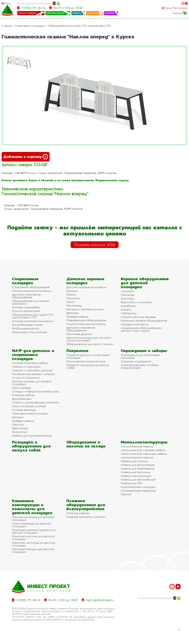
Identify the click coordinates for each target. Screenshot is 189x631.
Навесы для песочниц (135, 472)
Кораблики (128, 305)
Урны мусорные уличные (29, 406)
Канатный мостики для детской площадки (33, 537)
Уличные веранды (24, 409)
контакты (110, 13)
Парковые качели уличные (30, 413)
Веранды (72, 313)
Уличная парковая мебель (30, 363)
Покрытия (77, 351)
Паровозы (127, 294)
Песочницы (74, 305)
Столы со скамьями (26, 377)
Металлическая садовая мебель (143, 450)
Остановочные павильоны (138, 490)
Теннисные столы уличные (29, 332)
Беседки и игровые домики (84, 309)
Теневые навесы (77, 316)
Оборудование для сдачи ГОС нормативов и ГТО (79, 25)
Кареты (126, 309)
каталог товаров (27, 13)
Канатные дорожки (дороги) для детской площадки (34, 531)
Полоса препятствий (26, 311)
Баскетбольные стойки (27, 324)
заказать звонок (55, 13)
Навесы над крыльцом (136, 475)
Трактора (127, 298)
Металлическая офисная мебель (144, 453)
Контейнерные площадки (138, 486)
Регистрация (179, 8)
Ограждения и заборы (144, 351)
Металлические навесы (137, 446)
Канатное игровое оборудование (144, 320)
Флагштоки (19, 431)
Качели (71, 294)
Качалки (72, 290)
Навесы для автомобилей (138, 479)
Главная (7, 25)
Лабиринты (128, 313)
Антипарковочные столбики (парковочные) (140, 366)
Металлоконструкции (144, 442)
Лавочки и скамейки (26, 366)
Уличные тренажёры (26, 307)
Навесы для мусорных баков (31, 435)
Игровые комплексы (135, 324)
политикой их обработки (80, 619)
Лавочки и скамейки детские (32, 370)
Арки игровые (21, 387)
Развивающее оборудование (86, 320)
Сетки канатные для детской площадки (31, 525)
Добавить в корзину (25, 156)
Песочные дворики (79, 334)
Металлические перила (137, 457)
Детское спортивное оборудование (26, 296)
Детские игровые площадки (85, 281)
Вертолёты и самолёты (136, 302)
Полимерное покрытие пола (86, 361)
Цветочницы (20, 428)
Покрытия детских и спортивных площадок (87, 356)
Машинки (127, 291)
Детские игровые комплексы (86, 287)
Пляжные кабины (23, 395)
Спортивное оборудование (31, 287)
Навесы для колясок (134, 461)
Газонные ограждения (136, 361)
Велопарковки (22, 398)
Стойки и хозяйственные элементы (35, 402)
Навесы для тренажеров (137, 468)
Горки (70, 301)
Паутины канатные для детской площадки (33, 518)
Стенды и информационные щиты (35, 391)
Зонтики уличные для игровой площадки (31, 382)
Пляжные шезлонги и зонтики (85, 516)
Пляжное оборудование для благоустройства (85, 505)
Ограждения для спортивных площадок (140, 356)
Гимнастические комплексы (31, 290)
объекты (76, 13)
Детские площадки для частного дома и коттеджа (88, 339)
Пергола (18, 424)
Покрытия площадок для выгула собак (87, 366)
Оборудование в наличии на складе (85, 444)
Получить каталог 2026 (94, 244)
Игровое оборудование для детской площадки (145, 283)
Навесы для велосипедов (138, 464)
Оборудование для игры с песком (89, 344)
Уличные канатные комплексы (32, 321)
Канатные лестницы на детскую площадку (33, 544)
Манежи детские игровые (138, 317)
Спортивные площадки (30, 25)
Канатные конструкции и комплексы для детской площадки (32, 507)
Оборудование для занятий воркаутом (30, 302)
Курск (7, 3)
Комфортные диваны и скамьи (33, 374)
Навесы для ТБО (131, 483)
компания (92, 13)
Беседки (18, 417)
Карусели (73, 298)
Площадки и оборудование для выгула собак (31, 446)
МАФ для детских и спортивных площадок (33, 355)
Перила (126, 494)
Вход (168, 8)
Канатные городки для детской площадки (33, 550)
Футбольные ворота (25, 328)
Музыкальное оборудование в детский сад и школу (141, 329)
